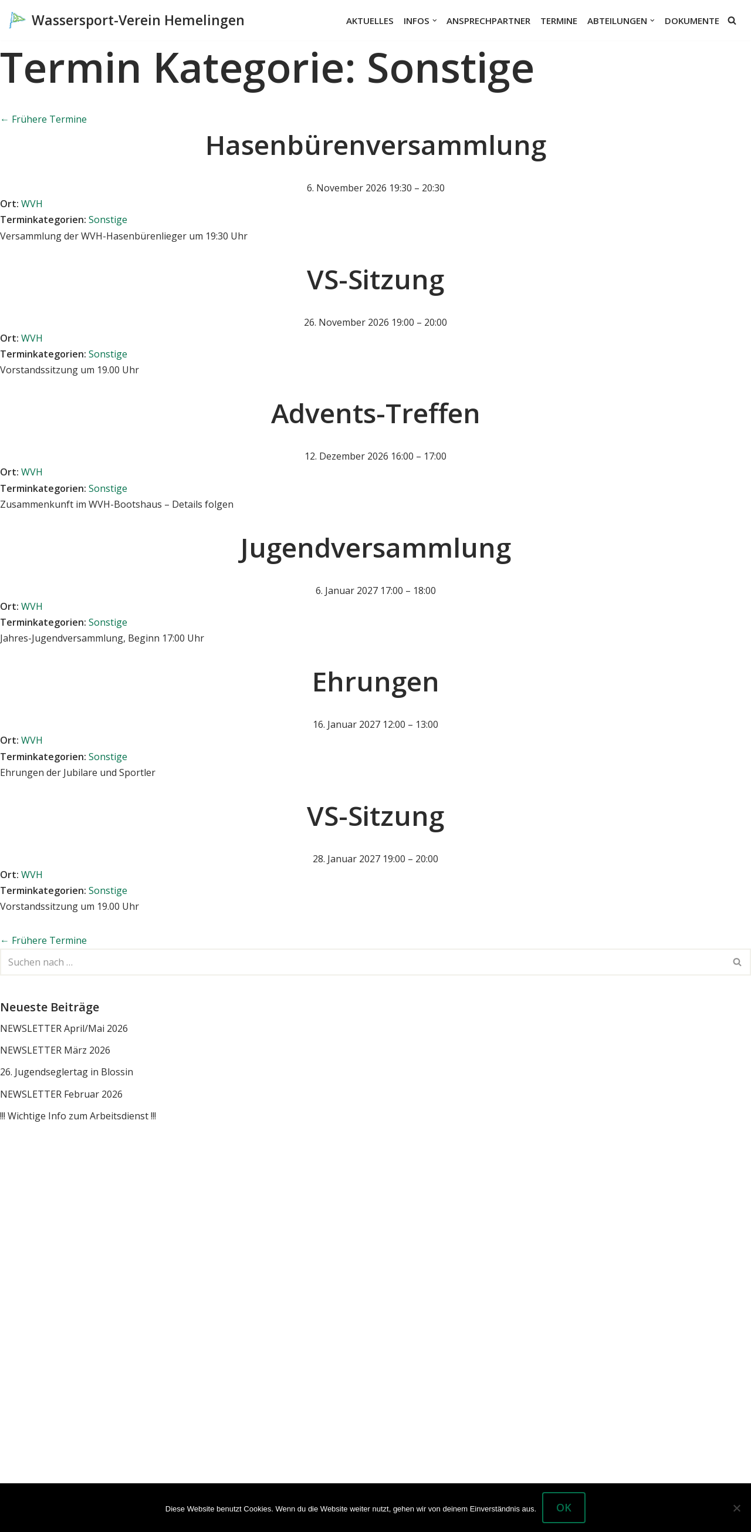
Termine (558, 20)
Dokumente (692, 20)
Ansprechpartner (488, 20)
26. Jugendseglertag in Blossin (66, 1071)
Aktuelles (370, 20)
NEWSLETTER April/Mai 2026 (64, 1028)
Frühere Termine (43, 119)
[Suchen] (732, 20)
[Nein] (736, 1508)
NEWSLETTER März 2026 (55, 1050)
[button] (434, 20)
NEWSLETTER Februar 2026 (61, 1094)
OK (563, 1507)
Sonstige (108, 219)
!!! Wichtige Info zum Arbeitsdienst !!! (78, 1115)
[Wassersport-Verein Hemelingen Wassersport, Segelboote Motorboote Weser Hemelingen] (127, 20)
